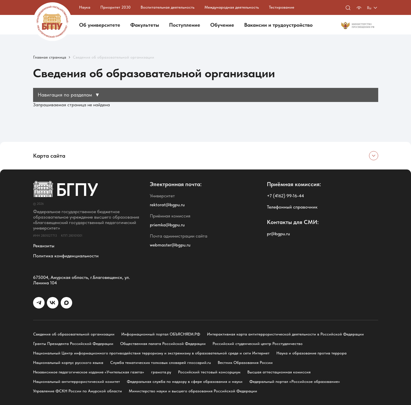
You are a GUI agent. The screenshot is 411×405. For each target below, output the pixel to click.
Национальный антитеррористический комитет (76, 381)
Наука (84, 7)
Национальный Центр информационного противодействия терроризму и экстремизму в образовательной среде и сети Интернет (151, 353)
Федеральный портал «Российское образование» (294, 381)
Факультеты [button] (144, 25)
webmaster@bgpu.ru (170, 245)
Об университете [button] (99, 25)
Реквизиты (43, 245)
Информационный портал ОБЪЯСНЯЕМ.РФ (160, 334)
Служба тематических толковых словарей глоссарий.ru (160, 362)
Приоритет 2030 (115, 7)
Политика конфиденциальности (66, 256)
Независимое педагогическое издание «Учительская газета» (88, 372)
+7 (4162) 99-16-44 (285, 195)
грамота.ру (161, 372)
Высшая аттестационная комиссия (279, 372)
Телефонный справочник (292, 207)
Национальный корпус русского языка (68, 362)
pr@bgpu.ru (278, 233)
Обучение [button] (222, 25)
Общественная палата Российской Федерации (163, 343)
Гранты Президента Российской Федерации (73, 343)
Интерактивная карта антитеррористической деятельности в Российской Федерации (285, 334)
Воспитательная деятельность (167, 7)
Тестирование (281, 7)
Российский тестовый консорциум (209, 372)
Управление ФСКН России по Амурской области (77, 391)
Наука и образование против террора (311, 353)
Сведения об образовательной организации (73, 334)
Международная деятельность (231, 7)
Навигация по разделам (69, 95)
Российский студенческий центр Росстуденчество (258, 343)
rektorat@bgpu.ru (167, 204)
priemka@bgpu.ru (167, 224)
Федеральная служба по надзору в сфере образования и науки (184, 381)
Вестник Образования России (245, 362)
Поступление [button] (184, 25)
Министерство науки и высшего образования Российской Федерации (193, 391)
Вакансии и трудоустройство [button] (278, 25)
